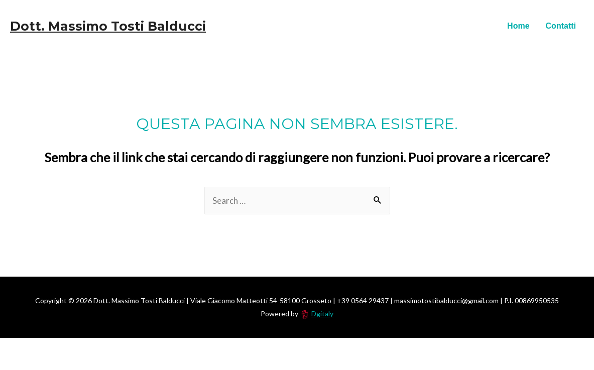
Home (518, 26)
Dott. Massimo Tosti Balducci (108, 26)
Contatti (561, 26)
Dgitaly (322, 313)
